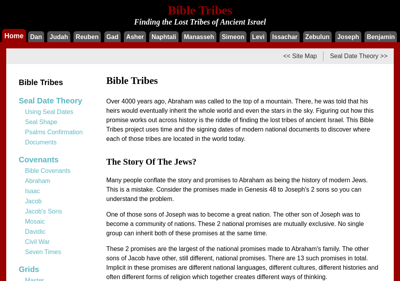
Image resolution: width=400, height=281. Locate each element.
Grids (29, 269)
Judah (59, 37)
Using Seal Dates (49, 111)
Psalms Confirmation (54, 132)
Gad (112, 37)
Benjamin (381, 37)
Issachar (285, 37)
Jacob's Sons (43, 211)
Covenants (39, 159)
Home (13, 35)
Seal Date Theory (50, 100)
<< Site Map (300, 56)
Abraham (37, 181)
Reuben (87, 37)
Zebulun (317, 37)
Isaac (32, 191)
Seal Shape (41, 122)
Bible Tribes (41, 82)
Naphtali (164, 37)
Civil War (37, 241)
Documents (41, 142)
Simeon (233, 37)
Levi (258, 37)
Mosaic (35, 221)
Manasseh (199, 37)
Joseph (348, 37)
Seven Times (43, 252)
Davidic (35, 231)
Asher (135, 37)
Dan (36, 37)
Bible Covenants (48, 170)
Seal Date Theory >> (359, 56)
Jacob (33, 201)
